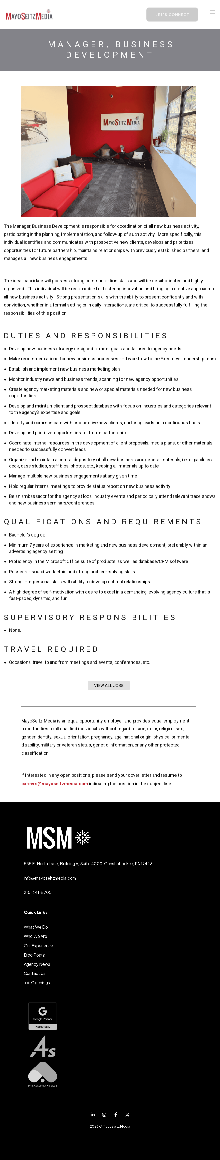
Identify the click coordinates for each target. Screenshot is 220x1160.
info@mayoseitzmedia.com (50, 878)
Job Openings (37, 982)
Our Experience (38, 945)
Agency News (37, 964)
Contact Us (35, 973)
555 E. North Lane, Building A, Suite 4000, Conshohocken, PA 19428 (88, 863)
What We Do (36, 927)
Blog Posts (34, 955)
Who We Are (35, 936)
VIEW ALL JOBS (109, 686)
